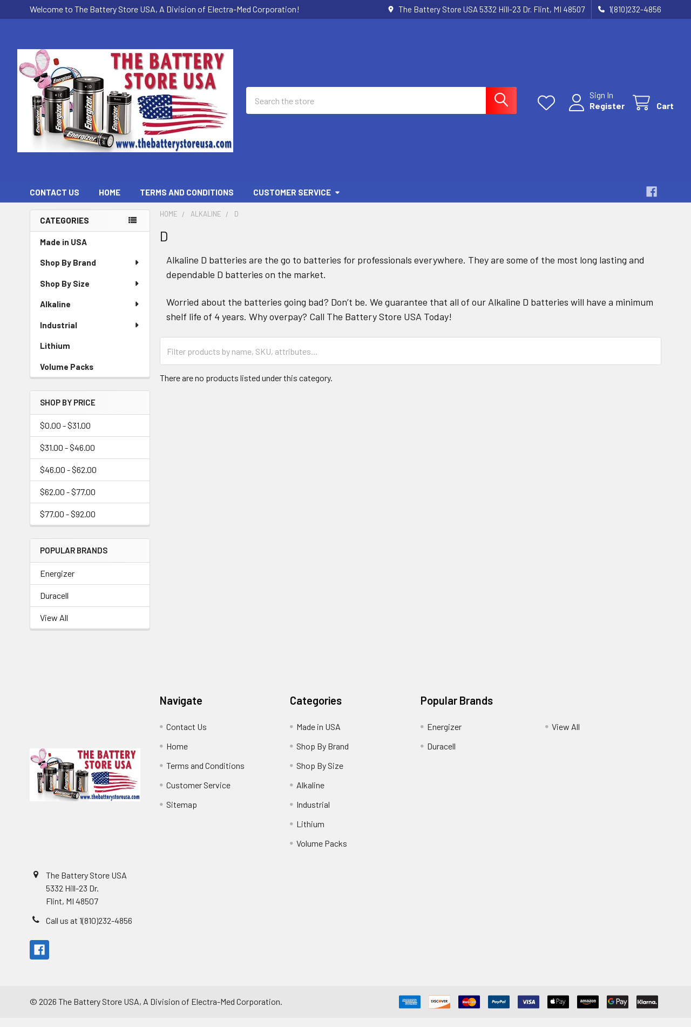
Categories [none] (64, 229)
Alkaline (90, 313)
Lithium (55, 355)
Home (109, 201)
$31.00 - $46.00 (67, 456)
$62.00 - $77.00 (68, 501)
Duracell (54, 604)
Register (594, 112)
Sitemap (181, 813)
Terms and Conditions (187, 201)
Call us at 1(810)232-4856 (89, 929)
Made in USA (63, 251)
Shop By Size (90, 293)
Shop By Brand (90, 271)
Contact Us (54, 201)
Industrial (90, 334)
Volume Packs (66, 376)
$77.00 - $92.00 (68, 523)
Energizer (57, 582)
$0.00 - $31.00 (65, 434)
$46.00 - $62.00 (68, 479)
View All (54, 626)
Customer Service (297, 201)
